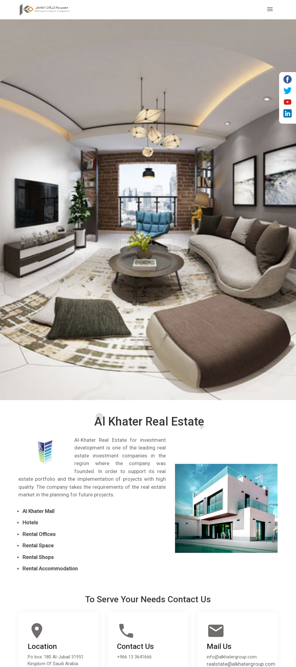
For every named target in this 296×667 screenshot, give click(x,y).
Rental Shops (38, 557)
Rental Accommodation (50, 568)
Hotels (30, 522)
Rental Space (38, 545)
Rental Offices (39, 534)
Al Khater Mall (38, 511)
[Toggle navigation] (270, 9)
